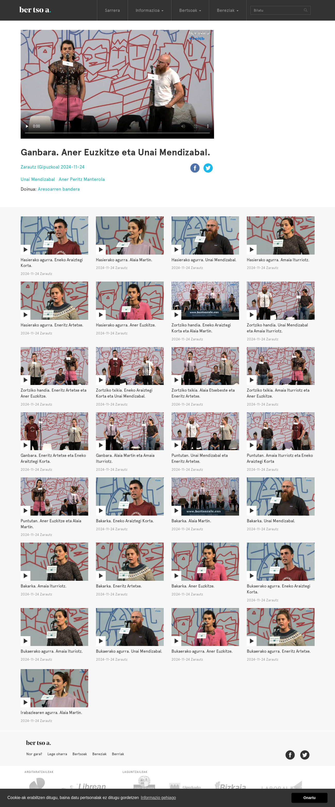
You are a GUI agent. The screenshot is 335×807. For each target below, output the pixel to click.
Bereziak (99, 754)
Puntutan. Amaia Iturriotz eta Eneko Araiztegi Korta (280, 458)
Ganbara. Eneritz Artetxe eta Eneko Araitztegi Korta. (53, 458)
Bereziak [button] (228, 10)
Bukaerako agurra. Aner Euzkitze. (202, 651)
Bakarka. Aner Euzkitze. (193, 586)
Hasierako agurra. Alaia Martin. (124, 259)
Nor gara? (34, 754)
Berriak (118, 754)
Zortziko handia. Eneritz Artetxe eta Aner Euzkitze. (53, 393)
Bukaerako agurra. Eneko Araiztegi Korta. (278, 589)
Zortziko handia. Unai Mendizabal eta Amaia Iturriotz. (277, 328)
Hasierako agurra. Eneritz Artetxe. (52, 325)
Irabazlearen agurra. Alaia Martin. (51, 712)
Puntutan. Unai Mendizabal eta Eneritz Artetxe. (199, 458)
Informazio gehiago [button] (158, 797)
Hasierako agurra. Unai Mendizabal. (203, 259)
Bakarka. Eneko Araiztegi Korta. (125, 520)
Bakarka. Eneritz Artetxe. (119, 586)
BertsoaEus (42, 9)
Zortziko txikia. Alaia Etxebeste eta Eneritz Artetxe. (203, 393)
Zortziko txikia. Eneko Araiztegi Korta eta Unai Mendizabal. (124, 393)
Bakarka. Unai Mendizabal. (271, 520)
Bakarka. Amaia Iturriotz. (44, 586)
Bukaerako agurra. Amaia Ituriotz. (52, 651)
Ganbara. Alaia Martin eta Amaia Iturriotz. (125, 458)
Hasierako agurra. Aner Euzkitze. (126, 325)
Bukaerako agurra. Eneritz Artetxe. (279, 651)
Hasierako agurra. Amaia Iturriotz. (278, 259)
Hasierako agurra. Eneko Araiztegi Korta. (52, 262)
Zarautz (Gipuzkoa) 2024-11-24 (53, 167)
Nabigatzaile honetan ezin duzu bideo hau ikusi (117, 84)
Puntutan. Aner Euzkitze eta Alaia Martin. (51, 523)
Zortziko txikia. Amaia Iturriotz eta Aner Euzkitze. (278, 393)
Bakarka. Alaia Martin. (191, 520)
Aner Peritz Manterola (82, 179)
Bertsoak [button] (190, 10)
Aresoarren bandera (59, 189)
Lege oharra (57, 754)
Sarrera (112, 10)
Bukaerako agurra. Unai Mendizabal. (129, 651)
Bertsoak (79, 754)
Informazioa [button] (150, 10)
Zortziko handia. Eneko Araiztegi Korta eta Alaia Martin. (201, 328)
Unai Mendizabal (38, 179)
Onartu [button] (310, 798)
